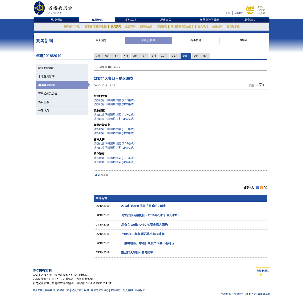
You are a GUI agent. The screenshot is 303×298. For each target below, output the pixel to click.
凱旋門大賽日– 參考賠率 (137, 252)
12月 (164, 55)
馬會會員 (165, 19)
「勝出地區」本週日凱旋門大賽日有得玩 (147, 243)
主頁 (227, 12)
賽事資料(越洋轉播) (96, 26)
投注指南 (217, 26)
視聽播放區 (146, 26)
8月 (205, 55)
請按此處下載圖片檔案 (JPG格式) (114, 104)
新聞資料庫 (148, 40)
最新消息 (101, 40)
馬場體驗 (56, 19)
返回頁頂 (103, 174)
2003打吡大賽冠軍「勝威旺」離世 (143, 206)
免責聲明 (128, 290)
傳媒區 (243, 40)
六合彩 (261, 13)
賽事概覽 (195, 40)
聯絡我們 (50, 290)
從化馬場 (203, 26)
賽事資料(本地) (72, 26)
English (239, 12)
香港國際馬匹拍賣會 (182, 26)
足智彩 (261, 10)
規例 (86, 290)
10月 (186, 55)
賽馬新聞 (116, 26)
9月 (196, 55)
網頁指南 (77, 290)
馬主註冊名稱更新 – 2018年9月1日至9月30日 (151, 215)
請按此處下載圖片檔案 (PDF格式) (114, 100)
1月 (154, 55)
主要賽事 (130, 26)
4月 (126, 55)
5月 (117, 55)
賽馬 (260, 7)
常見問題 (38, 290)
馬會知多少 (251, 19)
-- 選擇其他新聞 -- (108, 67)
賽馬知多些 (233, 26)
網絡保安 (140, 290)
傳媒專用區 (63, 290)
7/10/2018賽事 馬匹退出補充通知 (143, 234)
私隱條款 (116, 290)
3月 (135, 55)
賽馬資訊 (97, 19)
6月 (107, 55)
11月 (175, 55)
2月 (144, 55)
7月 (98, 55)
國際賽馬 (162, 26)
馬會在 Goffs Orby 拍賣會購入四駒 (144, 224)
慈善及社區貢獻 (209, 19)
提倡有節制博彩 (100, 290)
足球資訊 (130, 19)
